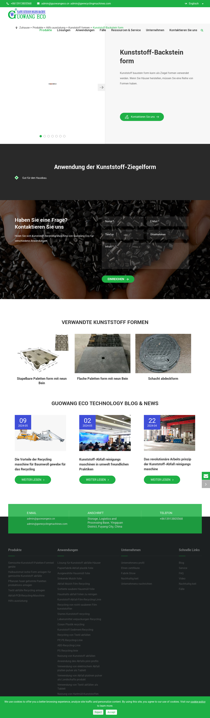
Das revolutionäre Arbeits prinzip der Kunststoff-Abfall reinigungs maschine (167, 464)
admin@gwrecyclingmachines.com (90, 3)
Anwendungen (85, 30)
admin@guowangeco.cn (53, 3)
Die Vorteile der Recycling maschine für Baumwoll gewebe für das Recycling (40, 464)
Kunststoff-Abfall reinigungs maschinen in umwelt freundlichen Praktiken (104, 464)
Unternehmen (155, 30)
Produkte (46, 30)
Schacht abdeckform (163, 379)
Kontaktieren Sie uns (183, 30)
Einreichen (118, 279)
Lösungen (63, 30)
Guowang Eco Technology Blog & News (105, 403)
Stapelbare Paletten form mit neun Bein (42, 381)
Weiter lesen (32, 479)
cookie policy (198, 701)
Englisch (194, 3)
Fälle (103, 30)
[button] (101, 87)
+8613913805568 (19, 3)
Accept (111, 712)
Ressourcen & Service (126, 30)
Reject (98, 712)
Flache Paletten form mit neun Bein (102, 379)
